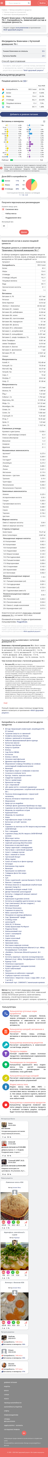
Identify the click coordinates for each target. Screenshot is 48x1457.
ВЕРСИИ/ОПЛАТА (9, 1421)
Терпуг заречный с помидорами (18, 847)
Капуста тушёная (12, 747)
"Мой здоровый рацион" (33, 70)
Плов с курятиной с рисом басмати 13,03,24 (23, 880)
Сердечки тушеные (13, 778)
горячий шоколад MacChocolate (18, 843)
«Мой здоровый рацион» (32, 631)
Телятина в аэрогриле (14, 964)
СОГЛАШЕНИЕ (8, 1429)
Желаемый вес (7, 222)
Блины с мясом (11, 757)
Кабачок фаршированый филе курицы (21, 740)
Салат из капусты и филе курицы (19, 861)
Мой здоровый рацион (13, 30)
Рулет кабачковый (13, 968)
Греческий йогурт (12, 857)
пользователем (22, 28)
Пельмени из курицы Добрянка (18, 915)
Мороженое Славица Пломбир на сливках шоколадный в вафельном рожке (23, 765)
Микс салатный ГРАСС (14, 913)
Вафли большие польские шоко (18, 840)
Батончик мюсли (12, 743)
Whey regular (10, 859)
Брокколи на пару (12, 782)
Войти (43, 3)
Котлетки (9, 754)
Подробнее (22, 622)
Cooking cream (11, 919)
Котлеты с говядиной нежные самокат (21, 894)
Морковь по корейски (14, 815)
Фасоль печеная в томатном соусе (19, 799)
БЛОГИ (6, 1390)
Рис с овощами (11, 831)
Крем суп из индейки (14, 803)
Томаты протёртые (13, 745)
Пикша (8, 954)
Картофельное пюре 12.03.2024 (18, 819)
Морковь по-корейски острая (17, 810)
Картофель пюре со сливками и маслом (22, 771)
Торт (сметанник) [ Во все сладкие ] (20, 903)
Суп (6, 878)
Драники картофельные (15, 761)
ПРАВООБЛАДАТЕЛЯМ (11, 1415)
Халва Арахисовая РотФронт (17, 926)
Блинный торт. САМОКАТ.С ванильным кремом (25, 982)
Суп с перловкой (12, 785)
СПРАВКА (7, 1419)
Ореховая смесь (11, 943)
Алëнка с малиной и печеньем (18, 738)
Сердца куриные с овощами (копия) (20, 966)
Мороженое (10, 801)
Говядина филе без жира (15, 873)
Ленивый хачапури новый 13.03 (18, 889)
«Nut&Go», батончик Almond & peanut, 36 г (23, 952)
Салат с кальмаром (13, 933)
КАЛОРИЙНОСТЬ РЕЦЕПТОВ (13, 1407)
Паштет (8, 971)
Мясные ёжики (11, 940)
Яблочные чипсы (12, 838)
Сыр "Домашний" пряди (15, 917)
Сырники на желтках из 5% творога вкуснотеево (25, 808)
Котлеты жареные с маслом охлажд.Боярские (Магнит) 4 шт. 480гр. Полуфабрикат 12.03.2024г (25, 958)
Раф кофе (9, 896)
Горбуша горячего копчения (17, 975)
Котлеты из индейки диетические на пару (23, 901)
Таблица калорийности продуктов (20, 10)
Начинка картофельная (15, 759)
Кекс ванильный (12, 906)
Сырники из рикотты (14, 910)
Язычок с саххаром (13, 882)
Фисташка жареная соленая (16, 945)
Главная (4, 10)
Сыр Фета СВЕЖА (12, 752)
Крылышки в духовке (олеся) (17, 899)
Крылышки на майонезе (15, 871)
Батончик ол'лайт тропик (16, 822)
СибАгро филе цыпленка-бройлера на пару (23, 806)
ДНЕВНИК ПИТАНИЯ (10, 1382)
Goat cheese (10, 936)
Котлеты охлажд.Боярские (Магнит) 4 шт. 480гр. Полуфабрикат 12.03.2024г (25, 948)
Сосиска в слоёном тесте (15, 773)
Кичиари (9, 864)
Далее (24, 232)
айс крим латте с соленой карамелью (21, 787)
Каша (7, 817)
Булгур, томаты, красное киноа (18, 775)
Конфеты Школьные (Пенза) (16, 736)
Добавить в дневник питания (24, 114)
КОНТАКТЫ (19, 1425)
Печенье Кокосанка (13, 908)
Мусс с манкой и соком (15, 854)
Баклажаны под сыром (14, 866)
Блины (8, 750)
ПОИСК (6, 1399)
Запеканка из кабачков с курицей (19, 973)
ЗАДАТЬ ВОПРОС (9, 1425)
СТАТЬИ (6, 1394)
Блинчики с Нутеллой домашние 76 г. (16, 14)
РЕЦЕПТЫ (7, 1386)
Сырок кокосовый (12, 938)
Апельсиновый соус (13, 931)
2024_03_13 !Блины (13, 924)
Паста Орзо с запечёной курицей (19, 850)
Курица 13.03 (10, 961)
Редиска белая (11, 929)
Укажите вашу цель (9, 207)
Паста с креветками (13, 780)
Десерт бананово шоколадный (18, 892)
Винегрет (9, 768)
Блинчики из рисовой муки (17, 845)
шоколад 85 (10, 922)
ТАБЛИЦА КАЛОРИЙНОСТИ (13, 1403)
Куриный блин (11, 812)
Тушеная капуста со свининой (17, 733)
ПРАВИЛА (16, 1429)
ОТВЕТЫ (6, 1411)
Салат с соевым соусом (14, 852)
